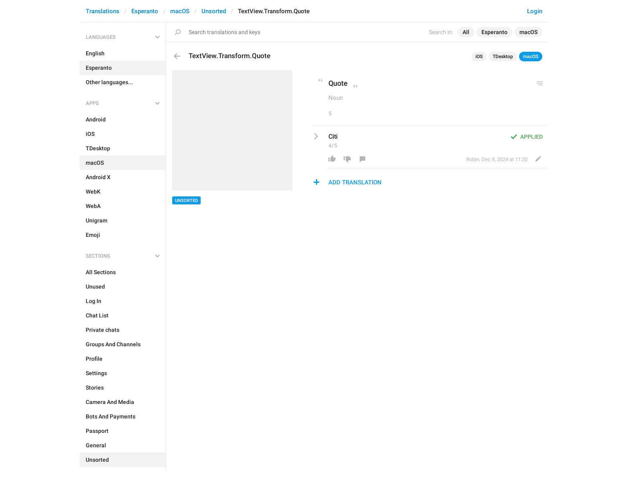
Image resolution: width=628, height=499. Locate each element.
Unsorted (213, 11)
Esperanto (144, 11)
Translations (102, 11)
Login (534, 11)
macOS (179, 11)
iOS (479, 56)
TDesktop (503, 56)
